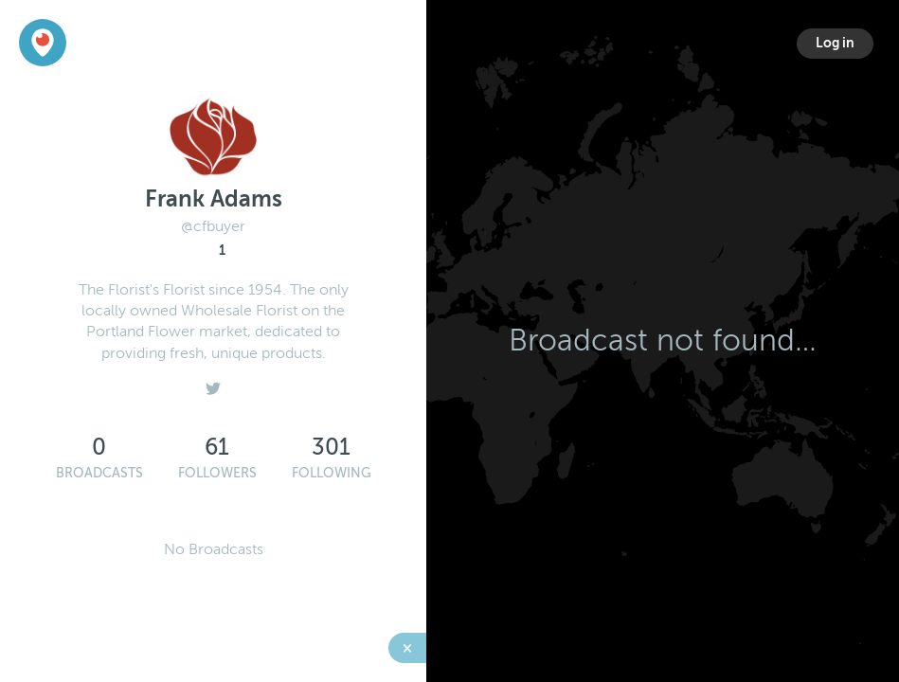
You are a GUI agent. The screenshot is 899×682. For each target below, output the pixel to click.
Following (331, 473)
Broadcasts (99, 473)
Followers (217, 473)
